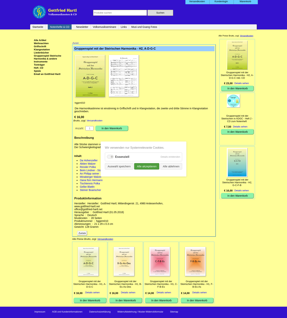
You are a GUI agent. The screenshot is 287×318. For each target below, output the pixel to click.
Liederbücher (41, 52)
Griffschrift (40, 46)
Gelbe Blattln (87, 187)
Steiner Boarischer (90, 190)
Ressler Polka (88, 167)
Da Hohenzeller (89, 160)
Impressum (39, 312)
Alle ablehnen (171, 166)
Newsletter (82, 26)
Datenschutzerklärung (100, 312)
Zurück (75, 43)
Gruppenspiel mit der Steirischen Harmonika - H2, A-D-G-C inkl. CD (237, 75)
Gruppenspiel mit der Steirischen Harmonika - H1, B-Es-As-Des (125, 284)
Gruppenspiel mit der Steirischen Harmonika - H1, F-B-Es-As (196, 284)
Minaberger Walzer (90, 177)
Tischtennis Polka (90, 183)
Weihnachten (41, 43)
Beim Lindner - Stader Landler (97, 170)
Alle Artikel (40, 40)
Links (124, 26)
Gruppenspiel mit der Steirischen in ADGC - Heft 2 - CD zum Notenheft (237, 118)
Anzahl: (79, 128)
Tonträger (39, 64)
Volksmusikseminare (104, 26)
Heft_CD (38, 67)
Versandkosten (94, 121)
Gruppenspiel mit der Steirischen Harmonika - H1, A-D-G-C (89, 284)
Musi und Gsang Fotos (144, 26)
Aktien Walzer (88, 164)
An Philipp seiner (89, 173)
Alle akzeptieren (146, 166)
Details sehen (92, 292)
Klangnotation (42, 49)
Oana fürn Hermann (91, 180)
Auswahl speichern (119, 166)
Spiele (37, 71)
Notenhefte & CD (59, 26)
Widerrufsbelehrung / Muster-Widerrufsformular (140, 312)
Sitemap (174, 312)
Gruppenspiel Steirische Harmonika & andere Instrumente (47, 58)
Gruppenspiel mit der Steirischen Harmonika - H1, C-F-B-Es (161, 284)
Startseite (37, 26)
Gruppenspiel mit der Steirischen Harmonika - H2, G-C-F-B (237, 182)
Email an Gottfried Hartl (47, 74)
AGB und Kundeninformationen (67, 312)
